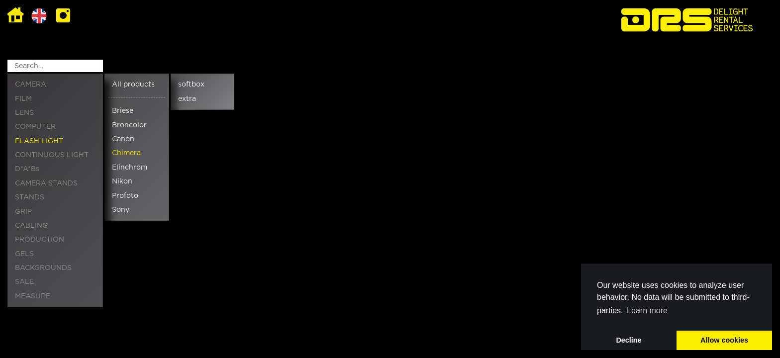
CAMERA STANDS (46, 183)
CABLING (31, 225)
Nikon (122, 181)
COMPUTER (35, 126)
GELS (24, 254)
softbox (191, 84)
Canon (123, 139)
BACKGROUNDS (43, 268)
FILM (23, 98)
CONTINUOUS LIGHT (52, 155)
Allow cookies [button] (724, 340)
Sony (120, 209)
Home (15, 15)
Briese (122, 110)
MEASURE (32, 296)
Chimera (126, 153)
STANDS (29, 197)
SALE (24, 281)
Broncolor (129, 125)
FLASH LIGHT (39, 141)
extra (187, 98)
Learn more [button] (647, 310)
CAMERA (30, 84)
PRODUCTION (39, 239)
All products (133, 84)
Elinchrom (129, 167)
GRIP (23, 211)
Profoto (125, 195)
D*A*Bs (27, 169)
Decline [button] (628, 340)
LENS (24, 112)
